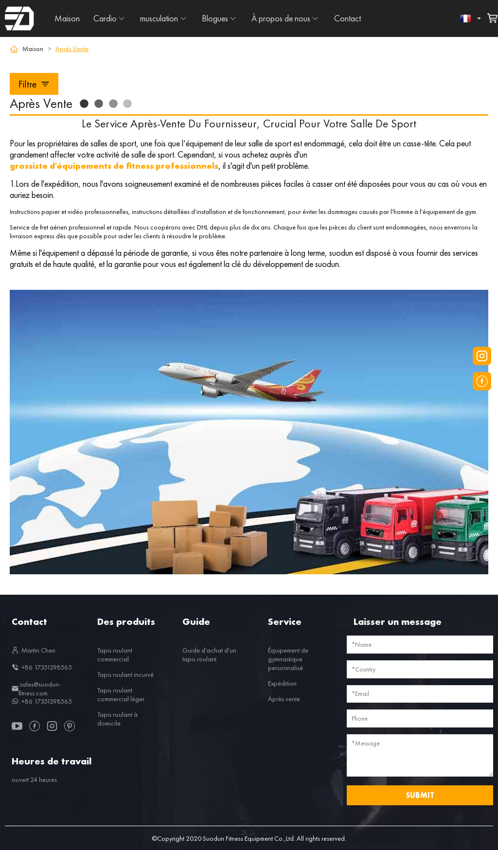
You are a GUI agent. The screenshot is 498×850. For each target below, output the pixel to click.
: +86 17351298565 (42, 667)
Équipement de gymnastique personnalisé (288, 659)
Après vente (284, 698)
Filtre (34, 84)
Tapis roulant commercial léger (120, 694)
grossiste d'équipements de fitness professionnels (114, 165)
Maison (67, 18)
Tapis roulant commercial (114, 654)
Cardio (105, 18)
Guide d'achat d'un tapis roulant (209, 654)
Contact (347, 18)
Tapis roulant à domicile (117, 718)
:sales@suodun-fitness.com (36, 688)
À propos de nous (280, 18)
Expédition (282, 683)
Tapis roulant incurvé (125, 674)
